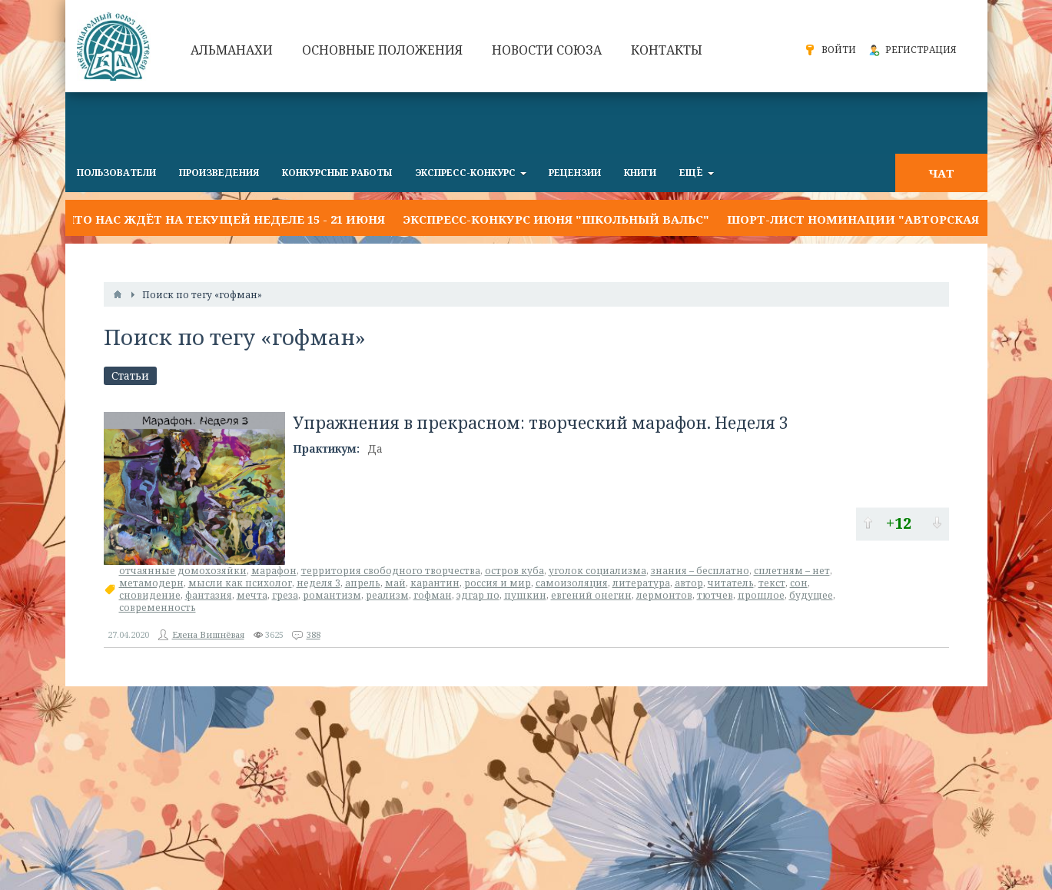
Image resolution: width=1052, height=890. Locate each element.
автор (689, 582)
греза (285, 595)
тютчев (715, 595)
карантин (435, 582)
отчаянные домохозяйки (183, 570)
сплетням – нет (792, 570)
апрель (362, 582)
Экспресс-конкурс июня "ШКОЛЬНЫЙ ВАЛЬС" (556, 219)
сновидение (150, 595)
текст (771, 582)
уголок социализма (597, 570)
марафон (274, 570)
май (395, 582)
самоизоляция (572, 582)
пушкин (525, 595)
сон (799, 582)
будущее (811, 595)
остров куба (514, 570)
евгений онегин (591, 595)
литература (641, 582)
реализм (387, 595)
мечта (252, 595)
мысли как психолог (240, 582)
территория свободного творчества (390, 570)
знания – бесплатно (700, 570)
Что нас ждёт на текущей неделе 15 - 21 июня (225, 219)
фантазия (208, 595)
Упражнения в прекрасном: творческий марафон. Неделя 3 (540, 422)
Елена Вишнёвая (208, 634)
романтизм (332, 595)
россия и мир (497, 582)
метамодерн (151, 582)
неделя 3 (318, 582)
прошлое (761, 595)
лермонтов (664, 595)
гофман (432, 595)
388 (313, 634)
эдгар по (477, 595)
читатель (731, 582)
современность (157, 607)
